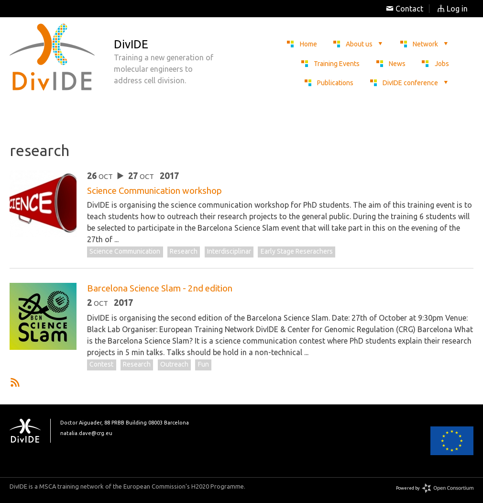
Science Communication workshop (154, 191)
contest (101, 364)
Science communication (124, 251)
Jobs (442, 63)
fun (203, 364)
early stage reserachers (297, 251)
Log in (452, 8)
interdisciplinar (229, 251)
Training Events (337, 63)
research (184, 251)
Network (431, 44)
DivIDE (30, 431)
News (397, 63)
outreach (174, 364)
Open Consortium (447, 488)
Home (308, 44)
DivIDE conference (416, 83)
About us (365, 44)
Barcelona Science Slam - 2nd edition (159, 288)
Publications (335, 83)
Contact (404, 8)
